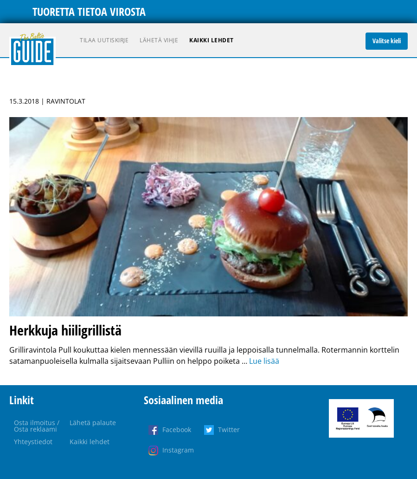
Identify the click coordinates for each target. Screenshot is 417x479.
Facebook (176, 429)
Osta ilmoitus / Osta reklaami (36, 425)
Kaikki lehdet (211, 40)
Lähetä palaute (93, 422)
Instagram (178, 450)
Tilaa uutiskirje (104, 40)
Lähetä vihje (159, 40)
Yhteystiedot (33, 441)
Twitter (229, 429)
